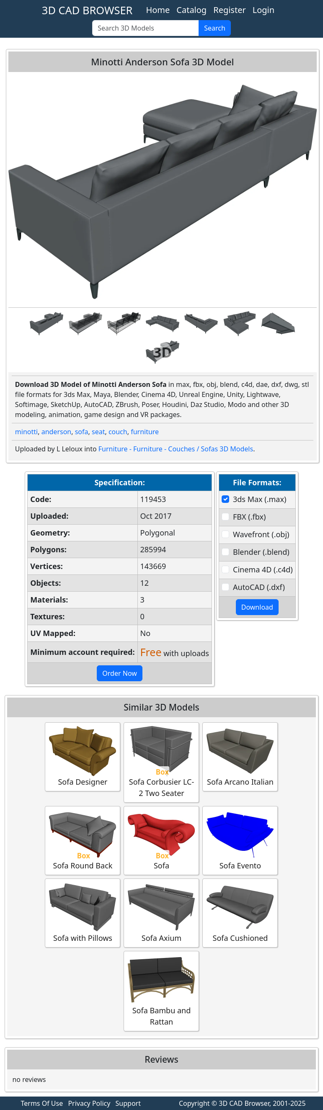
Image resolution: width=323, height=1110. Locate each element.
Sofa (161, 840)
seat (98, 431)
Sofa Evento (240, 840)
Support (128, 1103)
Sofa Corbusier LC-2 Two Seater (161, 762)
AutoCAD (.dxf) (259, 587)
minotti (26, 431)
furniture (145, 431)
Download (257, 607)
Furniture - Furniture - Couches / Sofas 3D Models (175, 448)
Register (229, 9)
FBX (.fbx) (249, 517)
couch (118, 431)
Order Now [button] (119, 673)
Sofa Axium (161, 912)
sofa (81, 431)
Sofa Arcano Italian (240, 756)
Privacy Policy (89, 1103)
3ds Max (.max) (259, 499)
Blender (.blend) (261, 552)
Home (158, 9)
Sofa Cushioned (240, 912)
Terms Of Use (42, 1103)
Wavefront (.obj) (261, 534)
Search (214, 28)
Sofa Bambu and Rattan (161, 991)
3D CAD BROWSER (87, 10)
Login (263, 9)
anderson (56, 431)
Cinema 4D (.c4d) (263, 569)
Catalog (191, 9)
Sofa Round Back (82, 840)
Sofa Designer (82, 756)
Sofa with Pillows (82, 912)
